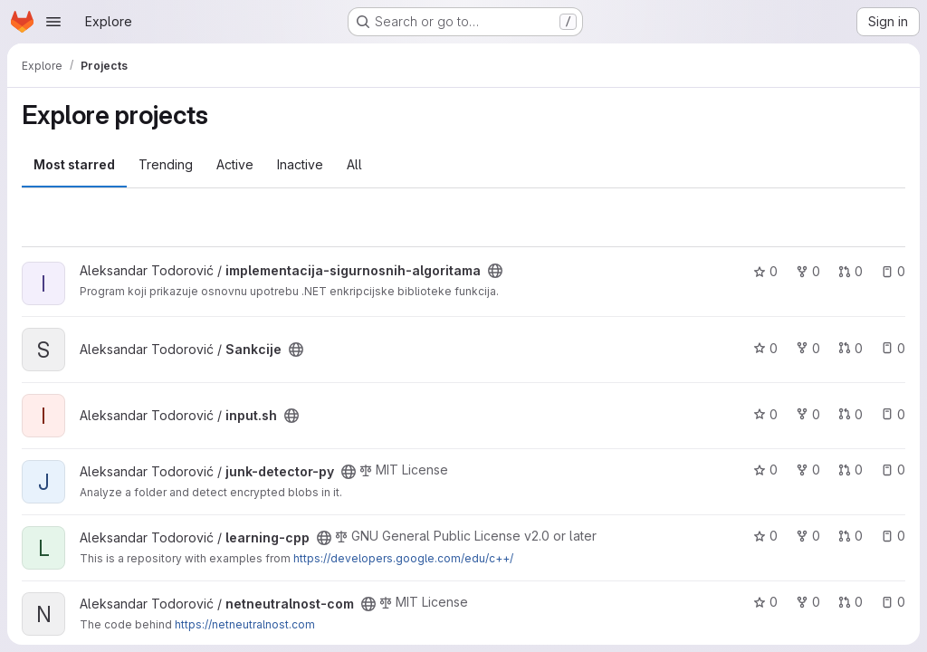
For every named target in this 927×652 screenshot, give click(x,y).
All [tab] (354, 164)
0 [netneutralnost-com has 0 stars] (765, 601)
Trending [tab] (166, 164)
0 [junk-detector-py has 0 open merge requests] (850, 469)
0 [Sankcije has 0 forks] (808, 348)
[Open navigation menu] (53, 21)
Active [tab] (234, 164)
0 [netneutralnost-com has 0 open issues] (893, 601)
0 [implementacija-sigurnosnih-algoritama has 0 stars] (765, 271)
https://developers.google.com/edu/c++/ (403, 558)
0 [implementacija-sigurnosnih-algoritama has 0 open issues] (893, 271)
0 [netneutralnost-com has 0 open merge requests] (850, 601)
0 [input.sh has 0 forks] (808, 414)
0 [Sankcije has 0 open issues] (893, 348)
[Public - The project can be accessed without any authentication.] (495, 271)
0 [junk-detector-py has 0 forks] (808, 469)
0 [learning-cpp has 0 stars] (765, 535)
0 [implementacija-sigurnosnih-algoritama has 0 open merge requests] (850, 271)
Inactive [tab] (300, 164)
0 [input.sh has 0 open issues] (893, 414)
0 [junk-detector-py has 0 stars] (765, 469)
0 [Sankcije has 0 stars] (765, 348)
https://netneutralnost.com (245, 624)
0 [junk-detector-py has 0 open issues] (893, 469)
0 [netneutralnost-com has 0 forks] (808, 601)
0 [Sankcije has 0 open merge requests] (850, 348)
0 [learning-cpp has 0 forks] (808, 535)
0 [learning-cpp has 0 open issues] (893, 535)
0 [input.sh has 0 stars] (765, 414)
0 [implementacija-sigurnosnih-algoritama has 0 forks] (808, 271)
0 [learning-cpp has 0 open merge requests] (850, 535)
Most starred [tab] (74, 164)
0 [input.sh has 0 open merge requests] (850, 414)
